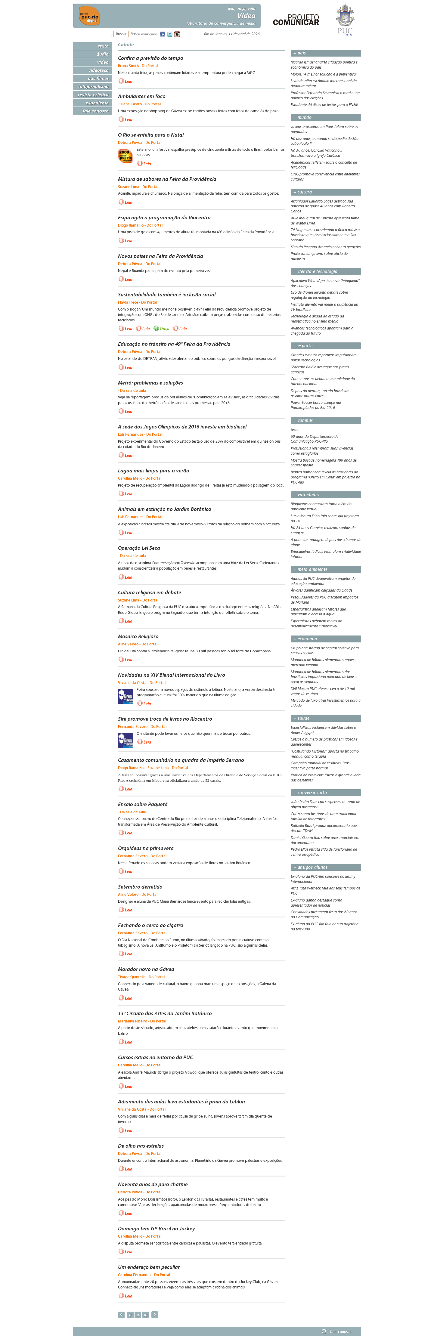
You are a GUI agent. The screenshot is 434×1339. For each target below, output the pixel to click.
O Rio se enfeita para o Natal (151, 134)
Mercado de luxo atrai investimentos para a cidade (326, 703)
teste (294, 430)
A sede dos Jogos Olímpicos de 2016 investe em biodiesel (182, 426)
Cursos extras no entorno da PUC (155, 1057)
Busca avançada (144, 34)
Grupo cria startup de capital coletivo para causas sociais (325, 650)
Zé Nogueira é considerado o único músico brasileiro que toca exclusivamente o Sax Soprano (325, 235)
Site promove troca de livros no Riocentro (165, 719)
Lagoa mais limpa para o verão (153, 470)
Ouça (164, 328)
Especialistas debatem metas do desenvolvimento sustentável (316, 623)
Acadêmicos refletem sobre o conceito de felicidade (324, 165)
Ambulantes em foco (142, 96)
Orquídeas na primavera (146, 848)
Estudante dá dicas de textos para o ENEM (324, 105)
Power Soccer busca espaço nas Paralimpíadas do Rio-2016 (316, 405)
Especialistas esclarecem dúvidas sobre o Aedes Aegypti (323, 730)
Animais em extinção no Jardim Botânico (164, 509)
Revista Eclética (93, 94)
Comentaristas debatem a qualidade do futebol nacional (323, 381)
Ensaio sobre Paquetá (143, 804)
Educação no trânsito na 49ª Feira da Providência (174, 344)
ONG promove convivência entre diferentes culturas (325, 176)
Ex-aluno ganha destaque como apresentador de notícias (316, 903)
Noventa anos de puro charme (153, 1184)
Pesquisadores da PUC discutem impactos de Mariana (324, 600)
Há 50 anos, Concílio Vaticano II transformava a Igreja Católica (316, 153)
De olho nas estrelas (141, 1146)
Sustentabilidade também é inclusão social (166, 294)
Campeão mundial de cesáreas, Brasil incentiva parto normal (321, 765)
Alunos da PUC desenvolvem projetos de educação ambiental (323, 581)
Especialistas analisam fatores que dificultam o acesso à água (318, 612)
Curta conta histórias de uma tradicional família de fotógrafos (323, 816)
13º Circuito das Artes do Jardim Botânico (165, 1013)
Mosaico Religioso (138, 636)
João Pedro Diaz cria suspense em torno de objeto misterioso (325, 804)
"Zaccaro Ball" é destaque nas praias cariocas (320, 369)
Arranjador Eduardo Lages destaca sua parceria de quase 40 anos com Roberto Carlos (323, 206)
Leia (128, 81)
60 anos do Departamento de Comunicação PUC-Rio (314, 439)
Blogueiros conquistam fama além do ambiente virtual (321, 506)
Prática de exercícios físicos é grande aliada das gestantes (326, 777)
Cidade (126, 44)
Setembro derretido (140, 886)
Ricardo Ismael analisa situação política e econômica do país (324, 65)
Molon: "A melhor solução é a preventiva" (324, 74)
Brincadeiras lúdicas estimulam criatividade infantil (326, 554)
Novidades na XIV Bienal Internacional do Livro (171, 675)
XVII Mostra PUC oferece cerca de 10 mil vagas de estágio (323, 691)
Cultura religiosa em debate (149, 592)
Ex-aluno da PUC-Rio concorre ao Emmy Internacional (323, 879)
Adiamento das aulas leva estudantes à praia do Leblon (181, 1101)
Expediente (97, 102)
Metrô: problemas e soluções (150, 382)
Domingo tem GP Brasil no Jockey (156, 1228)
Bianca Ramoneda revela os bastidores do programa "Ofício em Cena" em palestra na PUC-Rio (325, 477)
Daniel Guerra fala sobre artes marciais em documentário (325, 840)
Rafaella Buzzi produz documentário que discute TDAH (324, 828)
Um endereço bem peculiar (149, 1267)
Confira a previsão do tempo (150, 58)
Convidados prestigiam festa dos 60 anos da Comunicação (324, 914)
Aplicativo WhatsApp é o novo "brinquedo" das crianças (325, 283)
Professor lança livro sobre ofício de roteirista (319, 256)
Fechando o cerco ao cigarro (150, 925)
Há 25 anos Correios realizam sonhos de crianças (323, 530)
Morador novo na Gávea (146, 969)
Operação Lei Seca (139, 548)
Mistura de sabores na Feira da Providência (167, 179)
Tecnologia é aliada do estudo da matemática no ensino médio (317, 318)
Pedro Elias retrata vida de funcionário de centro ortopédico (324, 852)
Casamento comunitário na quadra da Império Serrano (181, 760)
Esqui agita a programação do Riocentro (164, 217)
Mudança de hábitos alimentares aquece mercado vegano (323, 662)
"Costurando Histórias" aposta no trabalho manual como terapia (325, 754)
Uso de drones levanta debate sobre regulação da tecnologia (319, 295)
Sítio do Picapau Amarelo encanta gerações (326, 247)
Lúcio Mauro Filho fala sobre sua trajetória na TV (325, 518)
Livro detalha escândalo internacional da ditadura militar (324, 83)
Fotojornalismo (93, 86)
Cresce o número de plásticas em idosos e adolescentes (324, 742)
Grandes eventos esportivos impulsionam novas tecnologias (324, 357)
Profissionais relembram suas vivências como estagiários (322, 451)
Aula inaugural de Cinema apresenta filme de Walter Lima (325, 220)
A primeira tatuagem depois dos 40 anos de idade (326, 542)
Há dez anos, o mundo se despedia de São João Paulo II (324, 141)
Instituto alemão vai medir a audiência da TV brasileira (324, 307)
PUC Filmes (98, 78)
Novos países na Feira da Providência (160, 256)
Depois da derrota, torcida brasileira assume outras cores (320, 393)
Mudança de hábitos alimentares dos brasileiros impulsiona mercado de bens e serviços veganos (324, 677)
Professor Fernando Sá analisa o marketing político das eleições (325, 95)
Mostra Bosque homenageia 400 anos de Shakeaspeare (324, 463)
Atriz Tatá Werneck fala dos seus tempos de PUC (325, 890)
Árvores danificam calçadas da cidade (321, 590)
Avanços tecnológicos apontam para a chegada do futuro (322, 331)
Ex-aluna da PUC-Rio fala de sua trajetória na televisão (324, 926)
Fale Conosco (96, 110)
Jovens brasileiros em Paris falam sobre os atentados (324, 129)
